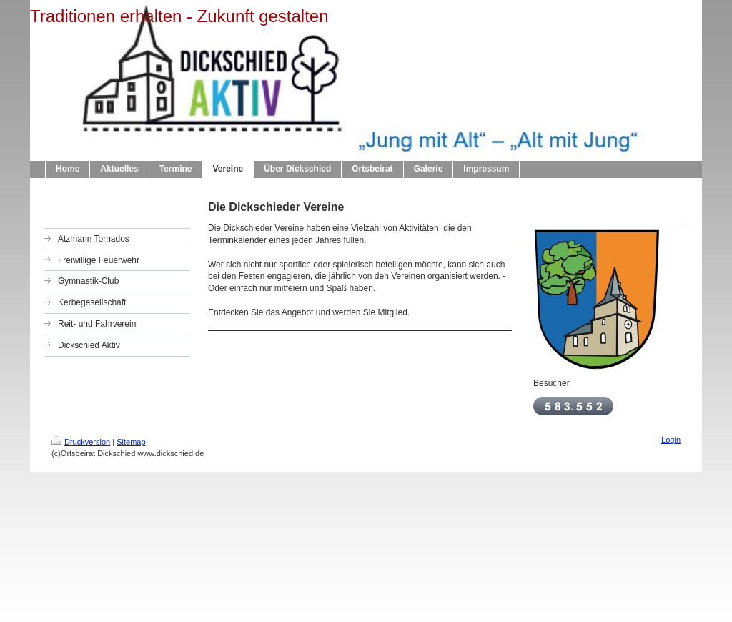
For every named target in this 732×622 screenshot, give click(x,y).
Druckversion (80, 442)
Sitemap (131, 442)
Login (671, 439)
